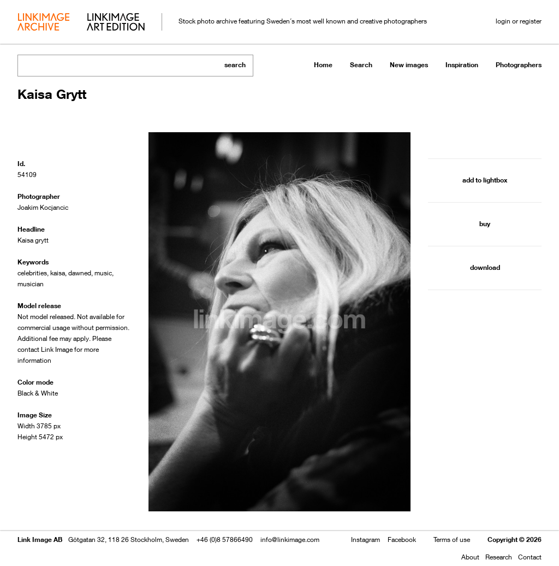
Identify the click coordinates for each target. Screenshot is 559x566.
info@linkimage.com (289, 539)
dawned (79, 273)
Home (323, 65)
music (103, 273)
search (235, 65)
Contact (530, 557)
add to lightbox (484, 180)
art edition (116, 23)
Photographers (519, 65)
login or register (519, 21)
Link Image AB (39, 539)
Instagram (365, 539)
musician (30, 284)
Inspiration (461, 65)
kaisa (57, 273)
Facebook (402, 539)
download (485, 267)
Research (498, 557)
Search (361, 65)
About (470, 557)
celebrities (32, 273)
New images (409, 65)
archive (43, 23)
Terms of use (451, 539)
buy (484, 224)
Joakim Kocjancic (42, 207)
